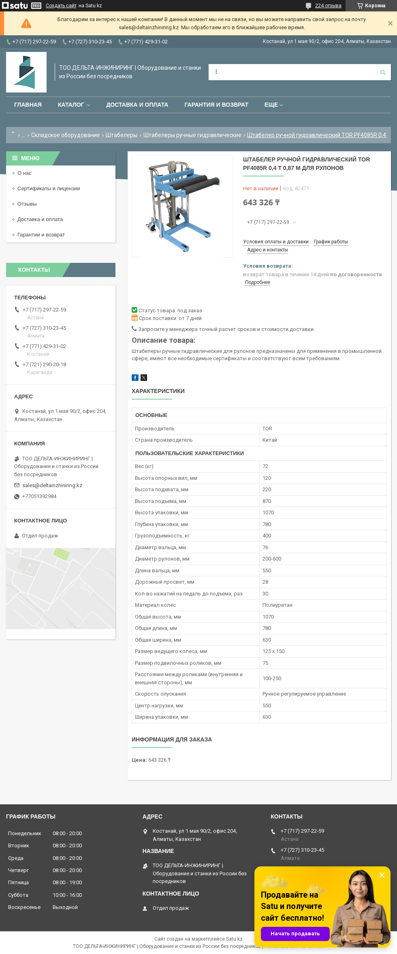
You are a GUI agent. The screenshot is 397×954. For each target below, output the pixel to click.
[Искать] (383, 72)
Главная (28, 104)
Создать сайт (61, 6)
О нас (24, 173)
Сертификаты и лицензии (48, 188)
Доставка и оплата (137, 104)
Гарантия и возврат (216, 104)
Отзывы (27, 204)
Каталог (71, 104)
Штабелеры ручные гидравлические (192, 135)
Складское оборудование (65, 135)
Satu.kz (234, 939)
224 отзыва (328, 6)
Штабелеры (121, 135)
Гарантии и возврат (41, 235)
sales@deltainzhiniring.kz (52, 485)
